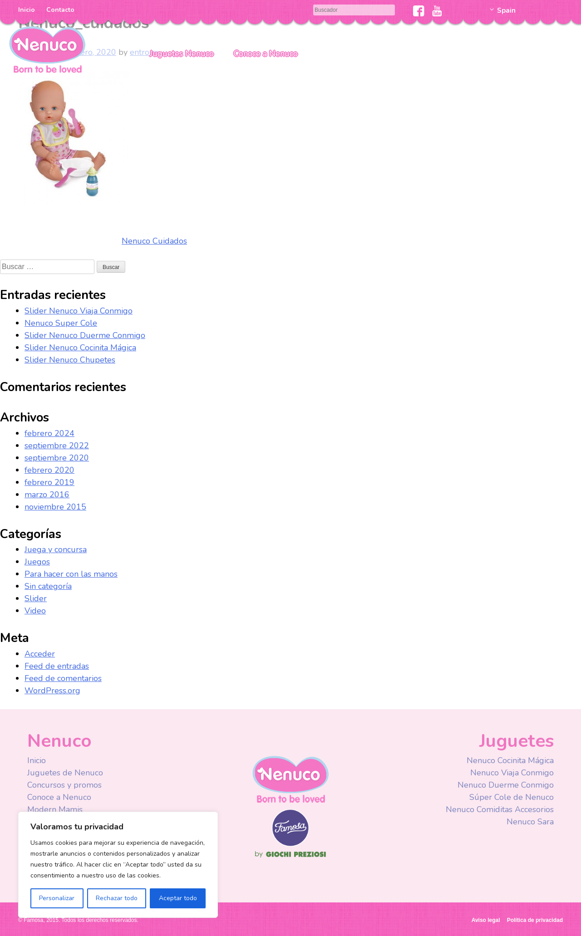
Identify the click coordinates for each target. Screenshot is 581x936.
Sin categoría (48, 586)
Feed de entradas (57, 666)
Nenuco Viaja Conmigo (512, 772)
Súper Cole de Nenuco (511, 797)
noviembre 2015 (55, 506)
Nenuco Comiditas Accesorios (500, 809)
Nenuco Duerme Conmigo (506, 784)
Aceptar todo (178, 898)
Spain (506, 10)
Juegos (37, 561)
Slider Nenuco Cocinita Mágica (80, 347)
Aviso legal (486, 920)
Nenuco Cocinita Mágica (510, 760)
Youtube (437, 10)
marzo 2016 (47, 494)
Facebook (418, 10)
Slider (36, 598)
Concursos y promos (64, 784)
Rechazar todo (117, 898)
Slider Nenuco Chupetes (70, 359)
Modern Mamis (55, 809)
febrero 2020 (49, 470)
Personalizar (56, 898)
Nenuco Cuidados (154, 240)
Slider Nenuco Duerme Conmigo (85, 335)
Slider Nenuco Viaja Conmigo (79, 310)
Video (35, 610)
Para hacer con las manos (71, 573)
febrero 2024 (49, 433)
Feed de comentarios (63, 678)
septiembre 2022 (57, 445)
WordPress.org (52, 690)
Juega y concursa (56, 549)
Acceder (40, 653)
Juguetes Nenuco (182, 53)
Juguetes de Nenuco (65, 772)
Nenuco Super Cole (61, 323)
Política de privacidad (535, 920)
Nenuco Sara (530, 821)
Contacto (60, 9)
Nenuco (47, 49)
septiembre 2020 (57, 457)
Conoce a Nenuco (266, 53)
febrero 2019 (49, 482)
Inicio (26, 9)
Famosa (290, 844)
